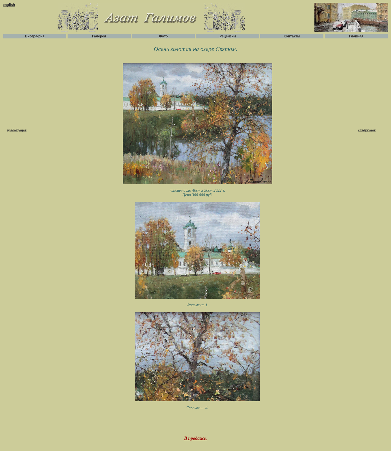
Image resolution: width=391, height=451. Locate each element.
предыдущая (16, 130)
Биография (34, 36)
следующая (367, 130)
